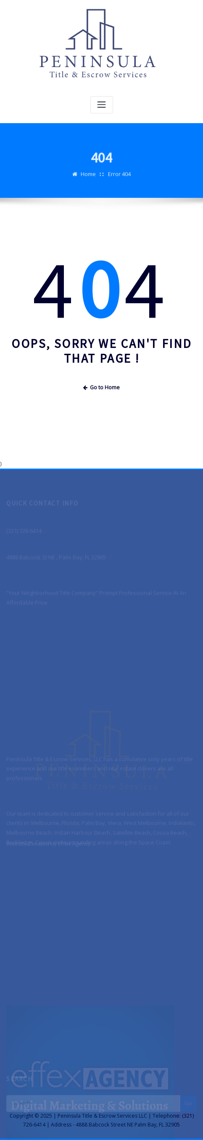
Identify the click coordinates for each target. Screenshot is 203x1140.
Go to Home (101, 387)
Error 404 (119, 177)
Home (88, 177)
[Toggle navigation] (101, 104)
